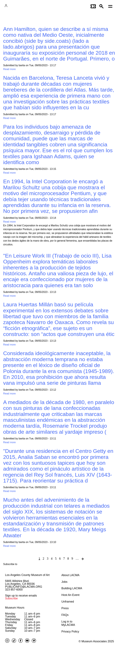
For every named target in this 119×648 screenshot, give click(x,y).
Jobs (64, 581)
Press (65, 608)
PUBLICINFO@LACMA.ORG (23, 586)
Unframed (67, 601)
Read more (9, 69)
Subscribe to (10, 564)
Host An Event (70, 595)
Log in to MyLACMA (68, 623)
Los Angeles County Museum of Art (27, 575)
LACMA (15, 6)
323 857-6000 (14, 589)
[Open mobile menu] (111, 6)
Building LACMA (71, 588)
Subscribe (11, 598)
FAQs (65, 614)
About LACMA (70, 575)
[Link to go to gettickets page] (93, 6)
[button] (102, 6)
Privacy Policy (70, 631)
